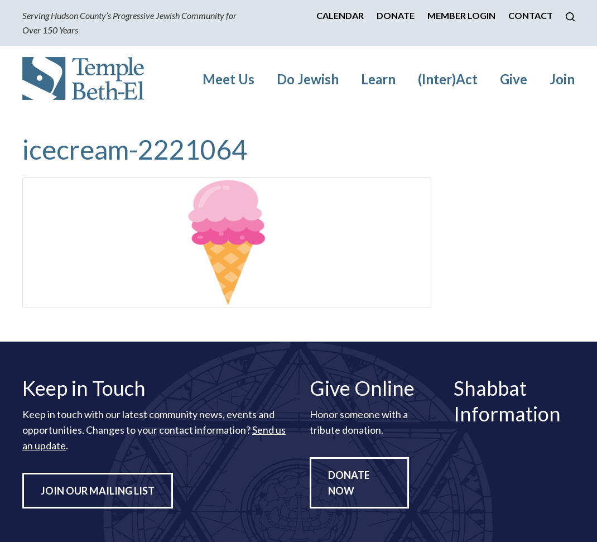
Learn (378, 79)
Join (562, 79)
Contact (530, 15)
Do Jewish (308, 79)
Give (513, 79)
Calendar (340, 15)
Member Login (461, 15)
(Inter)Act (448, 79)
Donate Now (349, 483)
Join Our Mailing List (98, 491)
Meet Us (228, 79)
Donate (396, 15)
